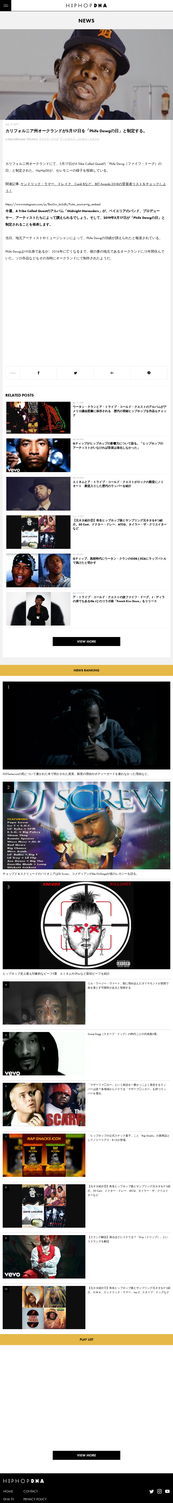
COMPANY (31, 1487)
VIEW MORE (86, 621)
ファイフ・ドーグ (49, 138)
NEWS (7, 1487)
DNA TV (8, 1479)
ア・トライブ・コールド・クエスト (80, 138)
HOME (8, 1471)
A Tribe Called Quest (15, 138)
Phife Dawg (32, 138)
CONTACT (30, 1471)
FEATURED (10, 1495)
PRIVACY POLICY (35, 1479)
